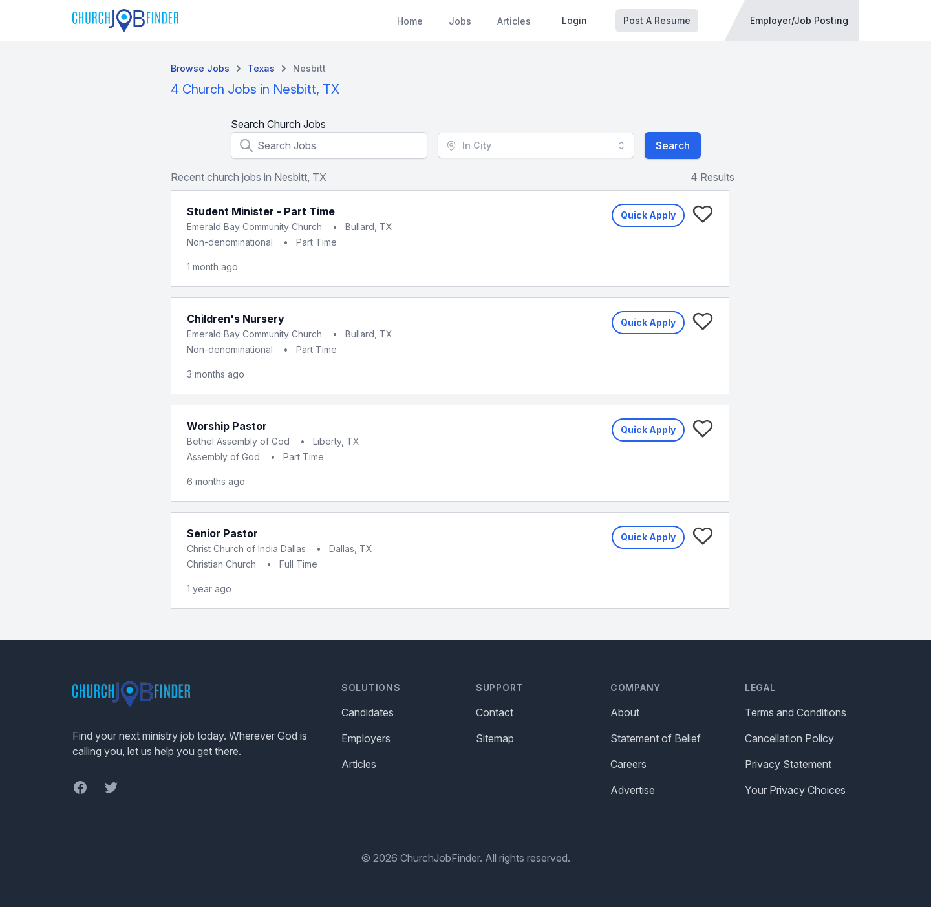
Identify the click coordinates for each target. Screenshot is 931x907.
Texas (261, 68)
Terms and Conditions (795, 712)
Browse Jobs (200, 68)
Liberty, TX (336, 441)
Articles (514, 21)
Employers (366, 738)
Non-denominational (230, 242)
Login (574, 20)
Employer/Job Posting (799, 20)
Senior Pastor (222, 533)
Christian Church (221, 564)
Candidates (367, 712)
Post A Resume (656, 20)
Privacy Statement (788, 764)
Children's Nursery (235, 318)
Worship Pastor (227, 426)
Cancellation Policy (789, 738)
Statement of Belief (655, 738)
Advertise (632, 790)
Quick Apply (648, 214)
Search (673, 145)
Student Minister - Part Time (261, 211)
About (624, 712)
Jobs (460, 21)
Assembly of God (223, 456)
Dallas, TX (350, 548)
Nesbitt (309, 68)
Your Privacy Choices (795, 790)
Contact (494, 712)
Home (410, 21)
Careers (628, 764)
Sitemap (495, 738)
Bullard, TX (368, 226)
